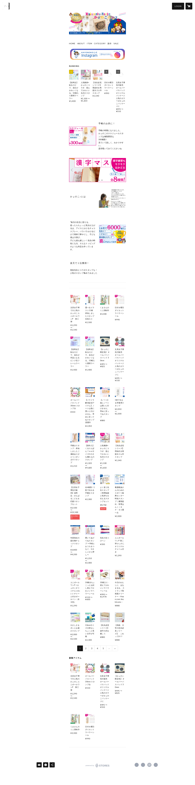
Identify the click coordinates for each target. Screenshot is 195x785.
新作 (110, 43)
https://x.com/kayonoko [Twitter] (143, 765)
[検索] (6, 6)
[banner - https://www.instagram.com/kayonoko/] (97, 54)
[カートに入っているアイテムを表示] (189, 6)
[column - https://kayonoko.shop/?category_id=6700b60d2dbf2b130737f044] (82, 136)
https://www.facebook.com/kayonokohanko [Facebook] (137, 765)
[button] (178, 6)
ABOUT (81, 43)
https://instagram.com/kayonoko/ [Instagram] (149, 765)
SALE (116, 43)
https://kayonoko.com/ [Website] (156, 765)
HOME (72, 43)
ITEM (89, 43)
